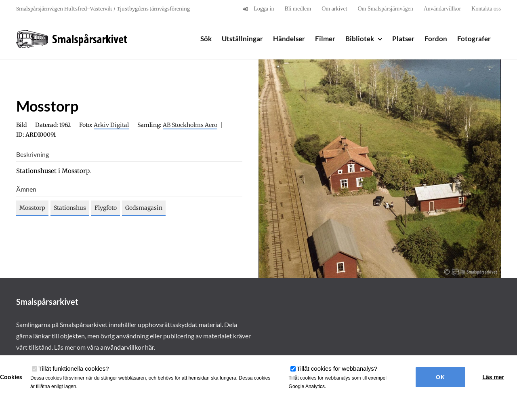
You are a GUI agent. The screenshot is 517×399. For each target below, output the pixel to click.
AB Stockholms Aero (190, 125)
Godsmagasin (143, 207)
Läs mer (493, 377)
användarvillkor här (127, 347)
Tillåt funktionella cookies (73, 368)
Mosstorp (32, 207)
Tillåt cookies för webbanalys (337, 368)
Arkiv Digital (111, 125)
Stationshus (70, 207)
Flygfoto (106, 207)
